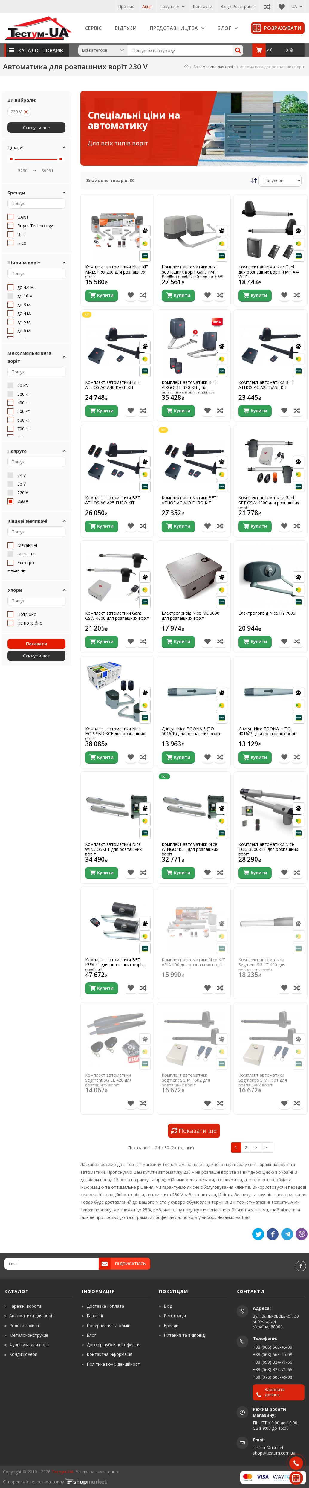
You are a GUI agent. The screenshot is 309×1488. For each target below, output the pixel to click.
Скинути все (36, 127)
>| (266, 1147)
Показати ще (194, 1131)
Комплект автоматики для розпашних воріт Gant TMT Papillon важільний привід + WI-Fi (193, 275)
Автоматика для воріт (31, 1315)
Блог (91, 1335)
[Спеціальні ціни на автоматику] (194, 128)
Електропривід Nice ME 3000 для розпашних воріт (190, 616)
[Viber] (302, 1234)
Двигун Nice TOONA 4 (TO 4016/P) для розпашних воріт (267, 732)
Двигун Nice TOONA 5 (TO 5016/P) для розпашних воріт (191, 732)
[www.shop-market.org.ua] (86, 1481)
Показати (36, 644)
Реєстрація (175, 1315)
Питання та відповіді (185, 1335)
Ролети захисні (24, 1325)
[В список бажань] (131, 296)
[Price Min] (22, 170)
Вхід (168, 1306)
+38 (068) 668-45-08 (272, 1354)
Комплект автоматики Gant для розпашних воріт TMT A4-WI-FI (268, 272)
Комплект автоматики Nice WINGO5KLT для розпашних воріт (113, 849)
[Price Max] (47, 170)
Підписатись (130, 1263)
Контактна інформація (109, 1354)
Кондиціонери (23, 1354)
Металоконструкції (28, 1335)
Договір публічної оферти (113, 1344)
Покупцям (172, 6)
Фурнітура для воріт (29, 1344)
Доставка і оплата (105, 1306)
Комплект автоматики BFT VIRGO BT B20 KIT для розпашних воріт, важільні (189, 387)
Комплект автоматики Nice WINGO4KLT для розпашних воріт (190, 849)
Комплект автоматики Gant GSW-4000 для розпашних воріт (117, 616)
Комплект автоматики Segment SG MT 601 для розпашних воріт (262, 1080)
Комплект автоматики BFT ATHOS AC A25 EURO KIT (112, 500)
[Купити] (101, 296)
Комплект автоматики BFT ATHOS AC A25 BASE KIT (265, 385)
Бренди (171, 1325)
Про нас (126, 6)
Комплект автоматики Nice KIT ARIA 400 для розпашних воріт (193, 962)
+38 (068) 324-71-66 (272, 1369)
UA (296, 6)
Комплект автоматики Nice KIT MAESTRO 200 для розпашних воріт (117, 272)
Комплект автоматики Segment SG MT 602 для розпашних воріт (186, 1080)
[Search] (238, 50)
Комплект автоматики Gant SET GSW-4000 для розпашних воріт (268, 502)
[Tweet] (258, 1234)
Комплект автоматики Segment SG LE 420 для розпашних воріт (108, 1080)
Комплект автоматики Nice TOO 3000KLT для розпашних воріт (268, 849)
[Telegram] (287, 1234)
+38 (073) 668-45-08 (272, 1377)
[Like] (273, 1234)
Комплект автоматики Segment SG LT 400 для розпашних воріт (261, 964)
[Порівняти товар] (143, 296)
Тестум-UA (63, 1472)
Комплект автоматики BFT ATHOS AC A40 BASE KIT (112, 385)
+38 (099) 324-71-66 (272, 1362)
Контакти (202, 6)
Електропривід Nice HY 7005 (266, 613)
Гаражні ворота (25, 1306)
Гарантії (95, 1315)
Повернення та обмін (108, 1325)
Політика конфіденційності (114, 1364)
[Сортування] (280, 181)
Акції (147, 6)
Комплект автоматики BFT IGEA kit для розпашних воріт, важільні (115, 964)
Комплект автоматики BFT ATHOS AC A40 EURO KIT (189, 500)
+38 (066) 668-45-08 (272, 1347)
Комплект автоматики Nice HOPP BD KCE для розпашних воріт (115, 734)
